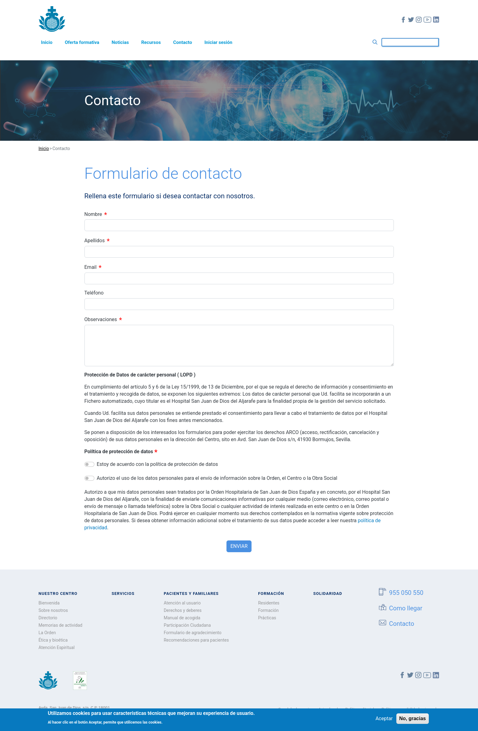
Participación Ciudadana (187, 625)
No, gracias (412, 720)
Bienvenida (49, 602)
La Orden (47, 632)
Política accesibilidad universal (409, 709)
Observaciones (100, 319)
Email (90, 267)
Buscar (376, 42)
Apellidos (94, 240)
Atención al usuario (182, 602)
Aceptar (384, 721)
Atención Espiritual (57, 647)
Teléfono (94, 293)
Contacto (182, 42)
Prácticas (267, 617)
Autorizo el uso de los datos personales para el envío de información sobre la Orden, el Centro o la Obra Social (217, 478)
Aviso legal (328, 709)
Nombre (93, 214)
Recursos (151, 42)
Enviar (239, 546)
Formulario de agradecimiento (193, 632)
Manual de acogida (182, 617)
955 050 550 (401, 592)
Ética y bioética (53, 640)
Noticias (120, 42)
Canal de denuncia (294, 709)
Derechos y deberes (182, 610)
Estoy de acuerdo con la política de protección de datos (157, 464)
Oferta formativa (82, 42)
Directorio (48, 617)
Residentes (268, 602)
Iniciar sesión (218, 42)
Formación (268, 610)
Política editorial (359, 709)
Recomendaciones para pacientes (196, 640)
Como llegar (401, 608)
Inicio (47, 42)
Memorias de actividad (61, 625)
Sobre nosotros (53, 610)
